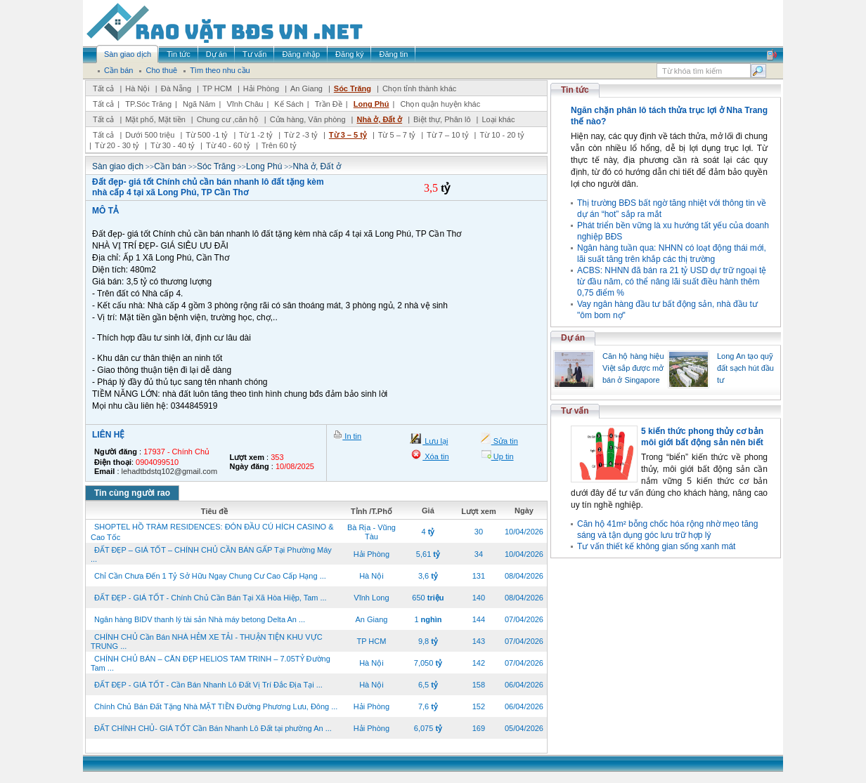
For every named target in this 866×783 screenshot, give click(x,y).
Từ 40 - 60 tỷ (228, 145)
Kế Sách (288, 104)
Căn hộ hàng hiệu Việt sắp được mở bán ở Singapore (633, 368)
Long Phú (371, 104)
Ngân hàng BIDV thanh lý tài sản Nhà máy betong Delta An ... (199, 619)
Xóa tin (435, 456)
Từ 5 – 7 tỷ (396, 135)
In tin (351, 436)
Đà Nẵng (176, 88)
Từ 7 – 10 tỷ (447, 135)
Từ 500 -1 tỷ (207, 135)
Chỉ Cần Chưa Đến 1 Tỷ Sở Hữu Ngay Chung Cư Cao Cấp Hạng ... (210, 576)
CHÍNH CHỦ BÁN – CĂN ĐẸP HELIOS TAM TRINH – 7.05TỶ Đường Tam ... (210, 663)
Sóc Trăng (352, 88)
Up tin (502, 456)
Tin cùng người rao (132, 493)
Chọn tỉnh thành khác (419, 88)
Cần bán (170, 166)
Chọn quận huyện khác (440, 104)
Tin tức (575, 90)
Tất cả (103, 88)
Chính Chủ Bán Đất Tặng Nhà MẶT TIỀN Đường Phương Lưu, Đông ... (215, 706)
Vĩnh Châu (244, 104)
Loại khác (498, 119)
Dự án (573, 338)
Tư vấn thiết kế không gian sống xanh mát (656, 546)
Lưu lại (435, 441)
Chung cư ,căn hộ (228, 119)
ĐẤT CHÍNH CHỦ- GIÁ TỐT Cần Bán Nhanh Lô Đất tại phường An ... (213, 728)
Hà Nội (137, 88)
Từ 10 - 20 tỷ (501, 135)
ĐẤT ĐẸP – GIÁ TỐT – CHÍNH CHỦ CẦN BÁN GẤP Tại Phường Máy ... (211, 554)
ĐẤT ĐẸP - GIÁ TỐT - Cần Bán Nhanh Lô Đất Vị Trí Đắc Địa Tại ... (208, 684)
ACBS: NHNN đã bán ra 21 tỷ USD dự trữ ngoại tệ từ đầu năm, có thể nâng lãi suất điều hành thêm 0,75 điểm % (671, 281)
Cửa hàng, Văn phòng (308, 119)
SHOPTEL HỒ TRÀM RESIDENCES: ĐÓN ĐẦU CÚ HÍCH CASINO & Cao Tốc (212, 531)
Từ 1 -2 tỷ (256, 135)
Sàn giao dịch (117, 166)
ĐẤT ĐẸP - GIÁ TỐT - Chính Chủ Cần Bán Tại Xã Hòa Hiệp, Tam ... (210, 597)
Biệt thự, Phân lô (442, 119)
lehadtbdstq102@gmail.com (170, 471)
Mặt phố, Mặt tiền (155, 119)
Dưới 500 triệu (149, 135)
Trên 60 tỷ (279, 145)
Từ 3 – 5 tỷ (348, 135)
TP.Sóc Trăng (148, 104)
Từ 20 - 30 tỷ (117, 145)
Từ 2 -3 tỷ (301, 135)
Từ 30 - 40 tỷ (172, 145)
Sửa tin (504, 441)
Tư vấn (575, 411)
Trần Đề (328, 104)
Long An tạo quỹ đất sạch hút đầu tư (745, 368)
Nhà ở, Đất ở (379, 119)
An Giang (306, 88)
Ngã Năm (199, 104)
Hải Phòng (261, 88)
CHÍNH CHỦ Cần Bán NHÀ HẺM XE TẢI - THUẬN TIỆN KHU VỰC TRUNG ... (207, 641)
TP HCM (217, 88)
